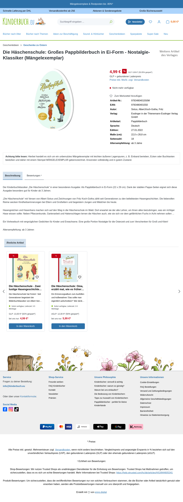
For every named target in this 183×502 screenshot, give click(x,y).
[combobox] (82, 21)
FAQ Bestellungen (148, 387)
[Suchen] (111, 21)
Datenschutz (145, 403)
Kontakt (52, 390)
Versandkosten (62, 449)
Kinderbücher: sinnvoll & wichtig (108, 382)
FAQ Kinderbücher (57, 386)
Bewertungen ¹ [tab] (34, 175)
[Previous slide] (3, 291)
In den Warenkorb (25, 326)
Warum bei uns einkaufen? (106, 390)
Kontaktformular (28, 396)
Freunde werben (56, 382)
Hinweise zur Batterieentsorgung (154, 415)
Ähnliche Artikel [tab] (15, 243)
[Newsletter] (135, 22)
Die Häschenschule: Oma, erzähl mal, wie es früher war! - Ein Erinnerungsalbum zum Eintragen (67, 288)
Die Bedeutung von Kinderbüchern (109, 394)
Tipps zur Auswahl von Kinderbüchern (111, 398)
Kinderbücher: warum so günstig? (109, 386)
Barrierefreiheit (146, 411)
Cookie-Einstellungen (149, 382)
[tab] (12, 176)
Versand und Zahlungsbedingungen (156, 391)
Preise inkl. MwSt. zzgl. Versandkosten (129, 80)
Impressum (145, 407)
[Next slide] (179, 291)
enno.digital (101, 492)
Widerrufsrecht (146, 395)
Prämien (52, 398)
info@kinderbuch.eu (14, 386)
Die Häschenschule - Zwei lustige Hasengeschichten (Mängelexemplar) (25, 288)
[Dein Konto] (159, 21)
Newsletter (53, 394)
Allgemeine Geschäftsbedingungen (155, 399)
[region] (53, 99)
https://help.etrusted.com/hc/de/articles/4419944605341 (144, 472)
